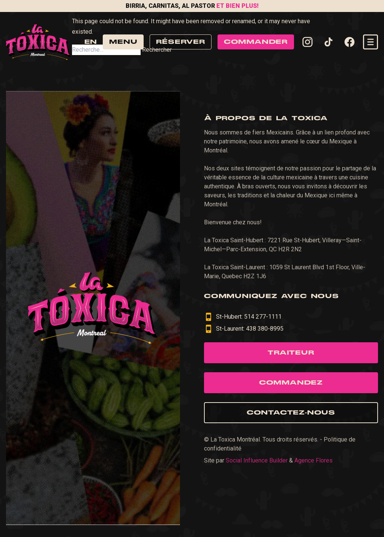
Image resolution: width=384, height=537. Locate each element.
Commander (256, 42)
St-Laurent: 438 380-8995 (244, 328)
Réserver (180, 42)
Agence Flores (313, 460)
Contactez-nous (291, 413)
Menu (123, 42)
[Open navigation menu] (370, 41)
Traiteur (291, 353)
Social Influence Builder (257, 460)
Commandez (291, 383)
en (90, 42)
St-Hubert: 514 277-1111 (243, 316)
